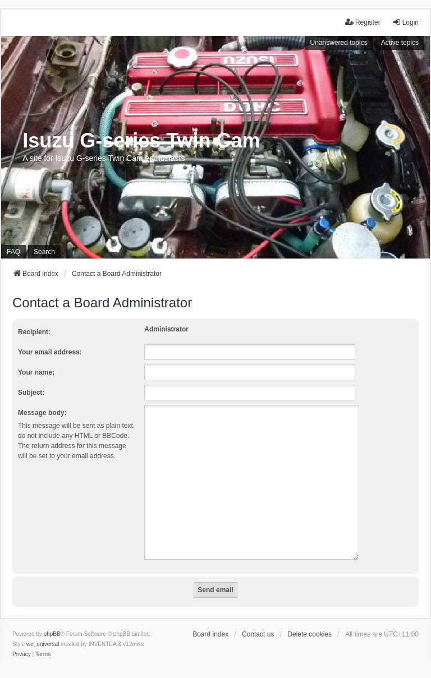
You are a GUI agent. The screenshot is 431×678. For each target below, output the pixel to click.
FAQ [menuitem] (13, 252)
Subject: (31, 392)
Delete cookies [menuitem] (309, 621)
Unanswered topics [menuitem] (339, 43)
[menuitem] (21, 641)
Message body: (42, 413)
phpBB (52, 620)
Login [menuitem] (405, 22)
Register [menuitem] (362, 22)
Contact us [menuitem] (258, 621)
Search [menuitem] (44, 252)
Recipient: (34, 332)
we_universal (42, 631)
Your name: (36, 372)
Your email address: (50, 352)
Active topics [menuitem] (400, 43)
